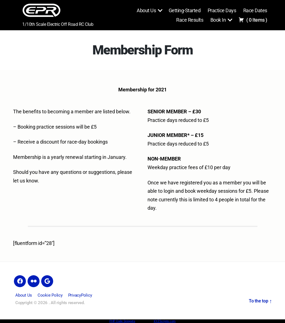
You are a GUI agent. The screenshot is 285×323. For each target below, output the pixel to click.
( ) (253, 20)
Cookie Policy (50, 295)
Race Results (189, 20)
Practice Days (222, 10)
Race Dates (255, 10)
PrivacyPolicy (80, 295)
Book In (218, 20)
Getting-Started (185, 10)
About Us (146, 10)
